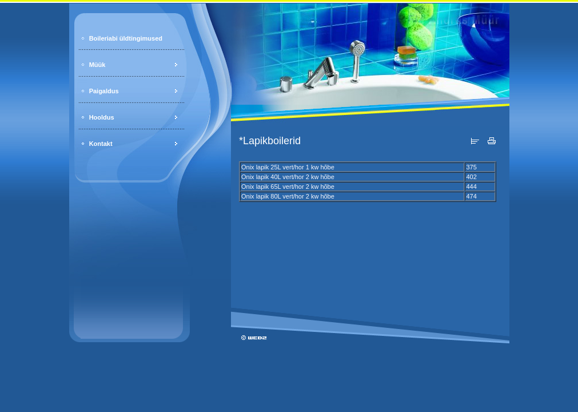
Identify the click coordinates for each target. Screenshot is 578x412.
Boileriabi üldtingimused (125, 38)
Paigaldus (104, 91)
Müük (97, 64)
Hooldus (101, 117)
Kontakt (101, 143)
